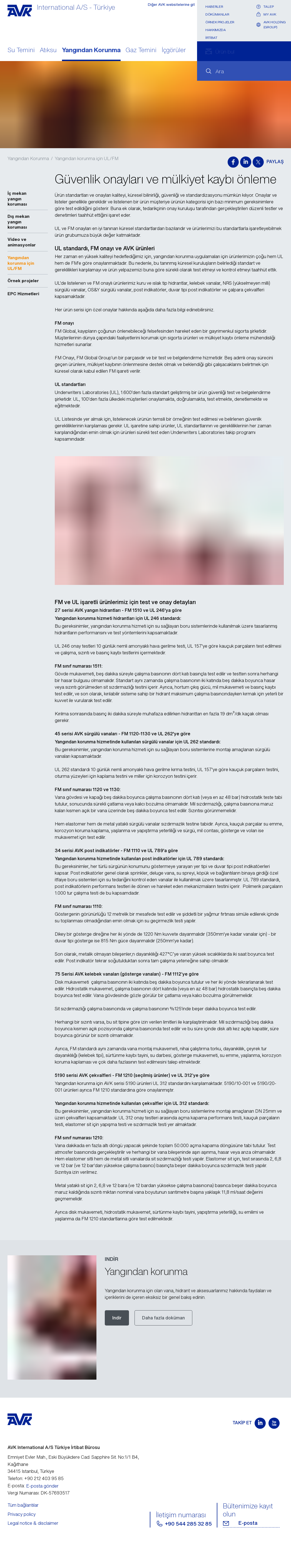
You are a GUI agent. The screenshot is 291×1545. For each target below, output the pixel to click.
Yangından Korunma (91, 50)
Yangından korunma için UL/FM (86, 158)
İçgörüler (174, 50)
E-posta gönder (42, 1486)
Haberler (214, 6)
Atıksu (48, 50)
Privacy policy (22, 1514)
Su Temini (21, 50)
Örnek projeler (219, 22)
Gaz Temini (141, 50)
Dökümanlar (217, 14)
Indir (116, 1317)
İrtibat (211, 37)
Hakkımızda (215, 29)
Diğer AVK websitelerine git (168, 6)
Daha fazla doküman (163, 1317)
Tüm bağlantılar (23, 1505)
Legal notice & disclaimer (33, 1523)
